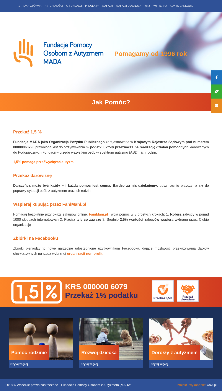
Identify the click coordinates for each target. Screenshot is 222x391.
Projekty (92, 5)
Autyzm (107, 5)
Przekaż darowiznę (32, 175)
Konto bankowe (181, 5)
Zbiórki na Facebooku (35, 238)
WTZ (147, 5)
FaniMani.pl (98, 214)
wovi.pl (212, 385)
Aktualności (54, 5)
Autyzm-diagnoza (128, 5)
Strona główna (29, 5)
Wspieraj (159, 5)
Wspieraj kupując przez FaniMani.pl (49, 204)
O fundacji (74, 5)
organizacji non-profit (85, 253)
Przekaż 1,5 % (28, 132)
